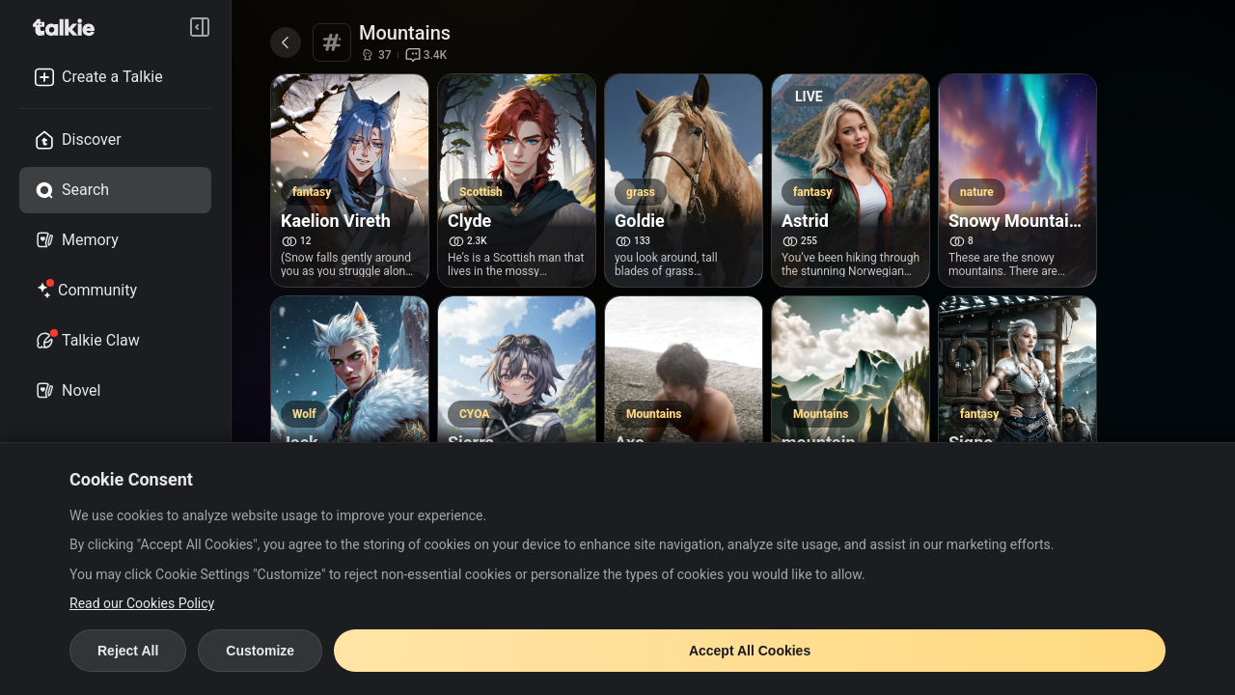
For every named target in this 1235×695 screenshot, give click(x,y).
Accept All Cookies (749, 650)
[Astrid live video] (851, 114)
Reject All (127, 650)
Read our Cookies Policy (141, 603)
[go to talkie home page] (69, 27)
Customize (260, 650)
